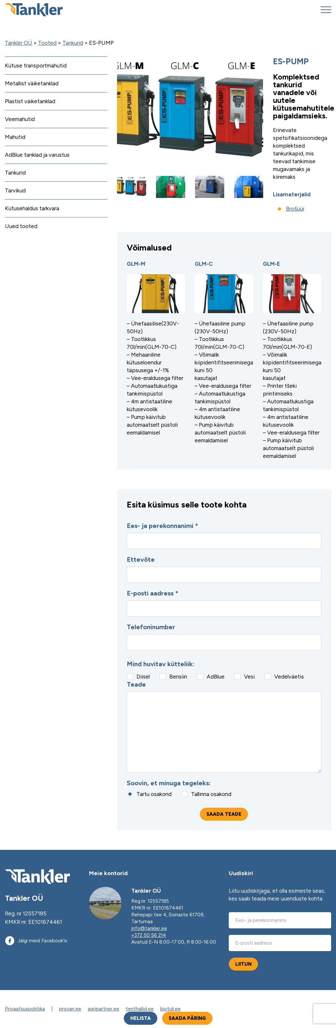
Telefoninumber (224, 636)
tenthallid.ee (140, 1009)
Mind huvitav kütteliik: (160, 664)
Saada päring (187, 1018)
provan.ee (70, 1009)
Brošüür (295, 208)
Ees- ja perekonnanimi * (224, 535)
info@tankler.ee (149, 928)
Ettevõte (224, 569)
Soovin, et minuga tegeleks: (169, 783)
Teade (224, 726)
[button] (131, 187)
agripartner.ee (103, 1009)
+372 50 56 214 (148, 935)
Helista (140, 1018)
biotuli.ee (170, 1009)
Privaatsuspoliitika (25, 1009)
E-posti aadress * (224, 603)
